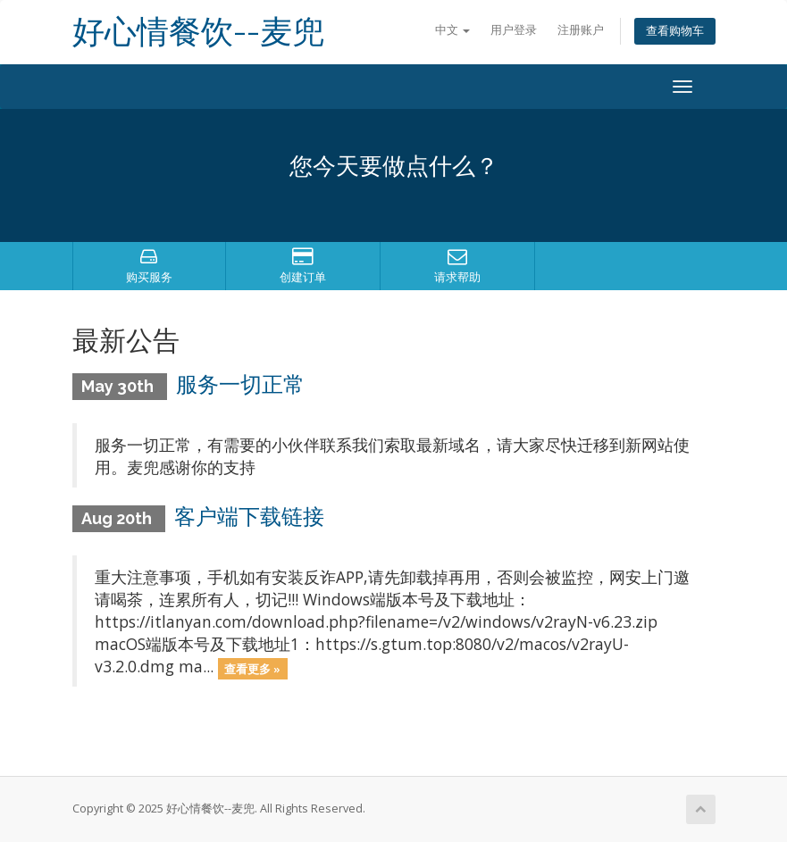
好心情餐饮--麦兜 (198, 32)
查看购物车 (675, 30)
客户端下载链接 (249, 516)
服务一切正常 (240, 384)
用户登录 (513, 30)
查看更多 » (252, 668)
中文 (452, 30)
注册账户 (580, 30)
